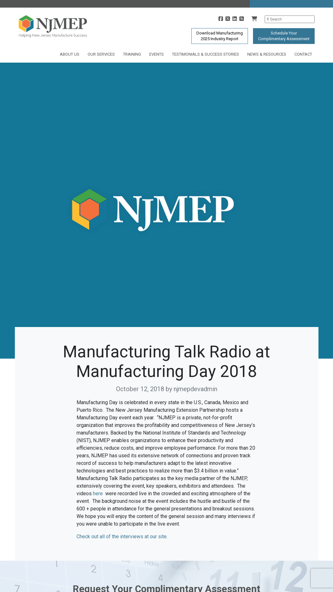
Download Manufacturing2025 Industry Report (219, 36)
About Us (69, 54)
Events (156, 54)
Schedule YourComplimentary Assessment (284, 36)
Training (132, 54)
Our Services (101, 54)
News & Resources (266, 54)
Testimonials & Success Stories (205, 54)
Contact (303, 54)
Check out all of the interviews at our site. (122, 536)
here (98, 493)
